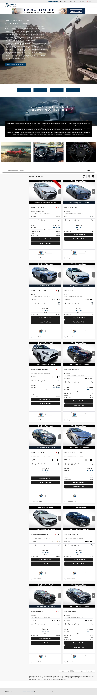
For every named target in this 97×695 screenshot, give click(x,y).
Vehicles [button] (56, 5)
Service (80, 5)
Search (88, 170)
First (62, 671)
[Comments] (59, 220)
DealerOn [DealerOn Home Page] (24, 691)
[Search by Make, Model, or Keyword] (46, 170)
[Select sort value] (84, 176)
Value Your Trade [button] (68, 5)
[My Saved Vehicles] (89, 1)
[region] (45, 234)
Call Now (62, 1)
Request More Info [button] (45, 239)
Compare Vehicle (37, 258)
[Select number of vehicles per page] (91, 671)
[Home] (52, 5)
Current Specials (24, 90)
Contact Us (72, 90)
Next (77, 671)
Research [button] (90, 5)
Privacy (32, 691)
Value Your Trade (40, 90)
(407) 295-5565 (31, 40)
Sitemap (28, 691)
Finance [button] (76, 5)
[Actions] (58, 207)
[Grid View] (88, 176)
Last (83, 671)
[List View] (93, 176)
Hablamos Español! (53, 1)
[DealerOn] (9, 691)
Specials (61, 5)
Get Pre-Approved (57, 90)
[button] (59, 191)
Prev (67, 671)
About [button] (85, 5)
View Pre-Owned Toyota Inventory (15, 64)
